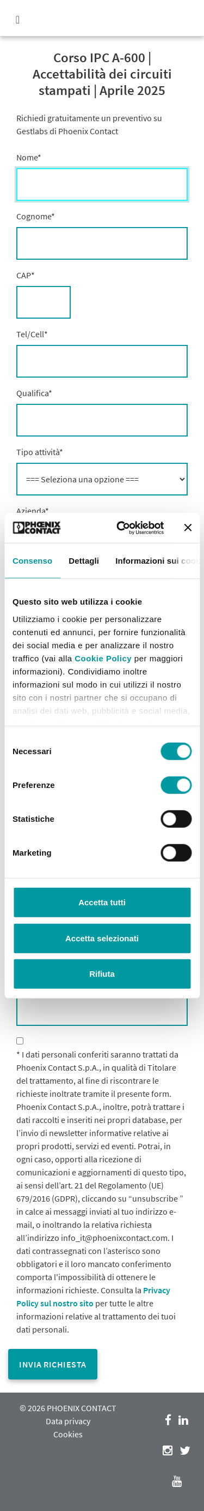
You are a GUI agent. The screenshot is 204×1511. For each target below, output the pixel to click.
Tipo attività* (39, 451)
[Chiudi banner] (187, 527)
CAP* (25, 275)
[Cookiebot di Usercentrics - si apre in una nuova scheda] (121, 528)
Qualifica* (34, 392)
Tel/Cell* (32, 334)
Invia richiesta (52, 1364)
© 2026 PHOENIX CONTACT (68, 1407)
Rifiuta (102, 973)
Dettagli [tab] (84, 560)
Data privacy (68, 1421)
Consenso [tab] (32, 560)
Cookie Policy (103, 657)
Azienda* (32, 510)
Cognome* (35, 216)
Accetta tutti (102, 902)
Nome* (28, 157)
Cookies (68, 1434)
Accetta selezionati (102, 937)
